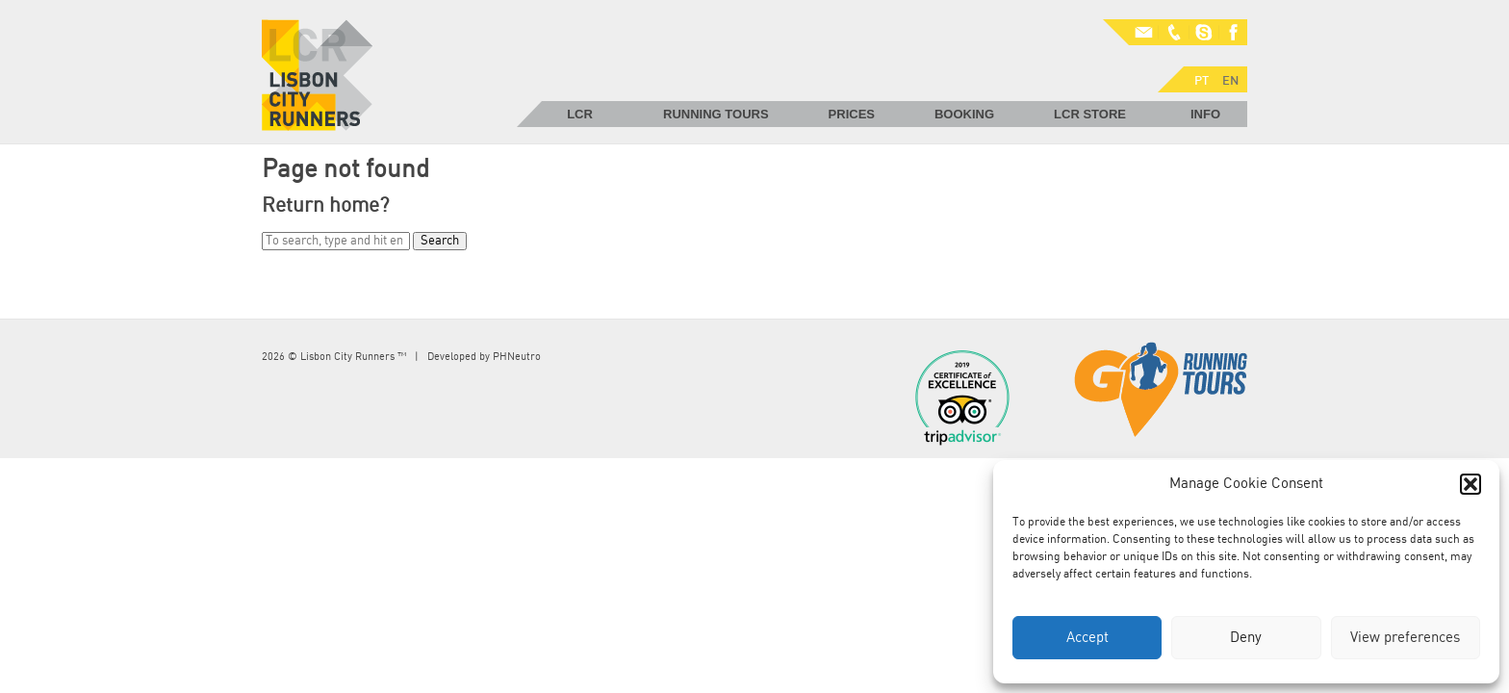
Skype (1203, 32)
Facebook (1232, 32)
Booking (964, 114)
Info (1205, 114)
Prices (852, 114)
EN (1146, 58)
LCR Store (1090, 114)
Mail (1132, 32)
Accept (1087, 637)
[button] (1470, 484)
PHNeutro (517, 356)
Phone (1175, 32)
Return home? (325, 205)
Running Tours (716, 114)
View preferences (1405, 637)
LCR (580, 114)
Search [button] (440, 241)
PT (1117, 58)
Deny (1246, 637)
